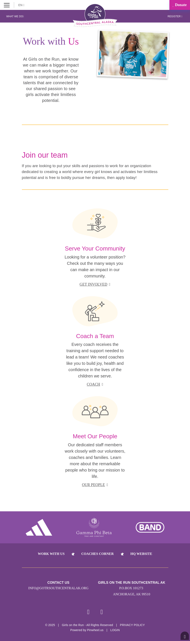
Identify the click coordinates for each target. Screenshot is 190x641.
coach (95, 384)
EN (21, 5)
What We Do (15, 16)
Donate (180, 5)
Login (115, 630)
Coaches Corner (97, 554)
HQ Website (141, 554)
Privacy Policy (132, 625)
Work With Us (51, 554)
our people (95, 485)
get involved (95, 284)
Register (174, 16)
